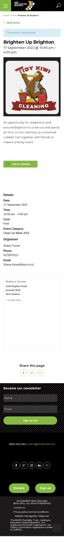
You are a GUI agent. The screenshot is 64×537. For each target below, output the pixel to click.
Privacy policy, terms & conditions (31, 512)
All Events (11, 22)
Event (13, 15)
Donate (19, 488)
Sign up (45, 488)
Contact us (19, 508)
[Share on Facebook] (23, 372)
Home (6, 15)
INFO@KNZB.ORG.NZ (41, 444)
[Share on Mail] (40, 372)
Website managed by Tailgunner (32, 516)
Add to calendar (21, 164)
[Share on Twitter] (32, 372)
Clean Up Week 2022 (16, 233)
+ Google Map (13, 300)
